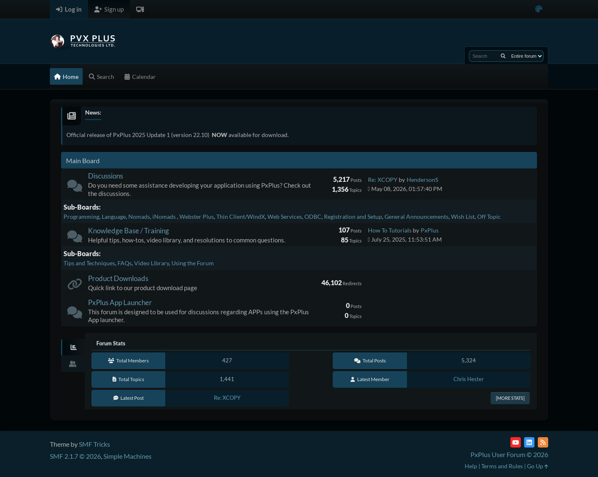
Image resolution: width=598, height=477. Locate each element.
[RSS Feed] (543, 442)
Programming (81, 216)
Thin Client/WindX (240, 216)
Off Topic (489, 216)
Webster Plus (196, 216)
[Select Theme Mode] (140, 9)
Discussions (105, 175)
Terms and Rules (502, 466)
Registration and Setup (353, 216)
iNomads (164, 216)
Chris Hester (468, 379)
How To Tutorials (390, 230)
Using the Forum (193, 263)
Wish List (463, 216)
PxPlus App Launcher (120, 302)
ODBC (312, 216)
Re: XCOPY (382, 179)
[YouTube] (515, 442)
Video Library (151, 263)
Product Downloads (118, 278)
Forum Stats (110, 343)
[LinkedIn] (529, 442)
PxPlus (430, 230)
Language (114, 216)
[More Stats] (510, 398)
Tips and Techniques (89, 263)
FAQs (125, 263)
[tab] (73, 347)
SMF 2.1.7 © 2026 (75, 456)
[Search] (503, 56)
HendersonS (422, 179)
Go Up (537, 466)
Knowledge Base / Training (128, 230)
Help (471, 466)
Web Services (284, 216)
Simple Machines (127, 456)
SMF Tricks (94, 444)
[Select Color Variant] (538, 9)
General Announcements (416, 216)
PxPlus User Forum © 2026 (509, 454)
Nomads (139, 216)
